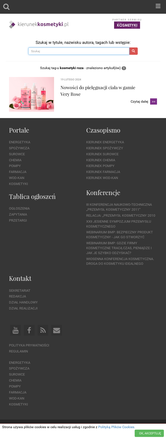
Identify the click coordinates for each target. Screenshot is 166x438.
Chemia (15, 160)
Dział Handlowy (23, 302)
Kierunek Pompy (100, 166)
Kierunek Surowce (102, 154)
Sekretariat (19, 291)
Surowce (17, 154)
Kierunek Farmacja (103, 172)
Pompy (15, 166)
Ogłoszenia (19, 208)
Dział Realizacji (23, 308)
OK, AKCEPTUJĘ (150, 433)
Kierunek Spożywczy (104, 148)
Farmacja (17, 172)
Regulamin (18, 351)
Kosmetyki (18, 184)
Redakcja (17, 296)
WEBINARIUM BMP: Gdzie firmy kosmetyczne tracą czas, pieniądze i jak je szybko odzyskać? (119, 248)
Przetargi (18, 220)
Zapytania (18, 214)
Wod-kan (16, 178)
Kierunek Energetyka (105, 142)
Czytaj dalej (144, 101)
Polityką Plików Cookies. (116, 427)
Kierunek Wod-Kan (102, 178)
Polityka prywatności (29, 345)
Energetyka (19, 142)
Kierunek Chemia (100, 160)
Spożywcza (19, 148)
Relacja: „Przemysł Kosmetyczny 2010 (120, 215)
